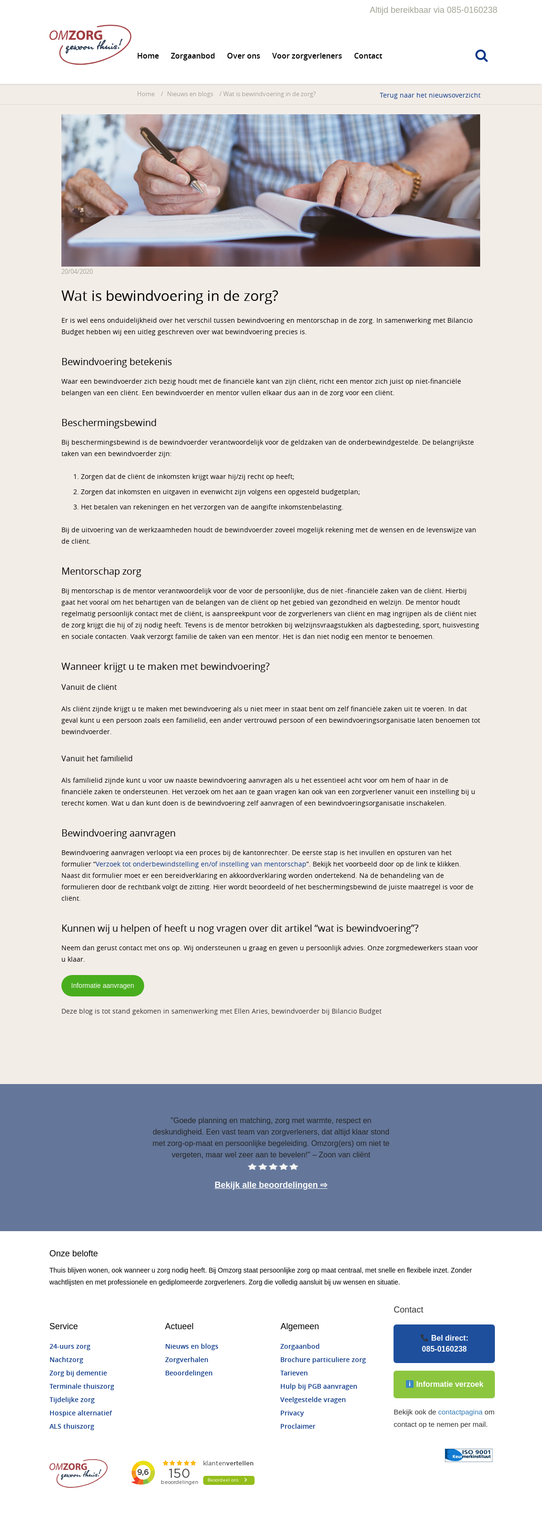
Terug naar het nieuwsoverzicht (430, 95)
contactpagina (460, 1412)
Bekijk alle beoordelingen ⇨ (271, 1185)
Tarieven (294, 1373)
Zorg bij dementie (79, 1373)
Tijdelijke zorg (72, 1400)
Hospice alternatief (81, 1413)
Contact (369, 55)
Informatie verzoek (444, 1384)
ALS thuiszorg (72, 1427)
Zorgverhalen (186, 1360)
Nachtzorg (67, 1360)
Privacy (293, 1413)
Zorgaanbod (193, 55)
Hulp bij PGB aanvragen (319, 1387)
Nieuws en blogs (191, 94)
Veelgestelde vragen (313, 1400)
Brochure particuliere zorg (323, 1360)
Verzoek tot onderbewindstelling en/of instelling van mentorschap (201, 864)
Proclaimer (298, 1427)
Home (148, 55)
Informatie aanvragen (102, 985)
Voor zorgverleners (308, 55)
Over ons (244, 55)
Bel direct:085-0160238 (444, 1343)
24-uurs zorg (70, 1347)
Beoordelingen (189, 1373)
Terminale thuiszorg (82, 1387)
